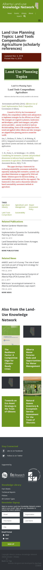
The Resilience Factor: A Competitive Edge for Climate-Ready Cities (11, 359)
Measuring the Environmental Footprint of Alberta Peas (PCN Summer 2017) (20, 275)
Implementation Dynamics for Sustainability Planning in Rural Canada (20, 233)
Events (16, 13)
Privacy (16, 556)
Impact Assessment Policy (33, 207)
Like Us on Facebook (12, 451)
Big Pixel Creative (38, 564)
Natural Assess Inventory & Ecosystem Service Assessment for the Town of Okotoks (32, 411)
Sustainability (20, 213)
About (31, 13)
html (7, 535)
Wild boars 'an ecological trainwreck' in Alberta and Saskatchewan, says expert (18, 284)
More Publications (10, 250)
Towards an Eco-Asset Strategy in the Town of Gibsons (11, 406)
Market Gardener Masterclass (14, 225)
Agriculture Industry (6, 206)
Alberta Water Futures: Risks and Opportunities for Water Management (33, 357)
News (10, 13)
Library (23, 13)
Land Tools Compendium (7, 214)
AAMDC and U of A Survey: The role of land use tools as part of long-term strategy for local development (20, 265)
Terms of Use (7, 556)
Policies (4, 495)
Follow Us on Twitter (12, 456)
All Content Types (8, 499)
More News (7, 292)
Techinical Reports (8, 492)
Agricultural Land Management (21, 206)
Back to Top (7, 560)
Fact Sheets (6, 489)
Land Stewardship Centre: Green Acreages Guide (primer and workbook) (20, 242)
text (7, 539)
